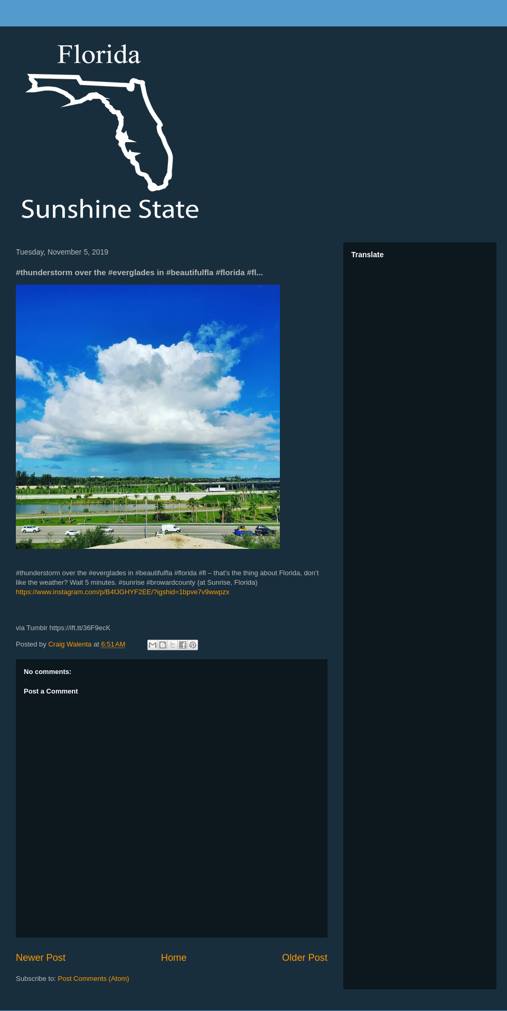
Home (174, 957)
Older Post (304, 957)
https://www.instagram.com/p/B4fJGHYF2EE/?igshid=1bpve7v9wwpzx (122, 592)
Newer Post (40, 957)
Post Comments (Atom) (93, 978)
